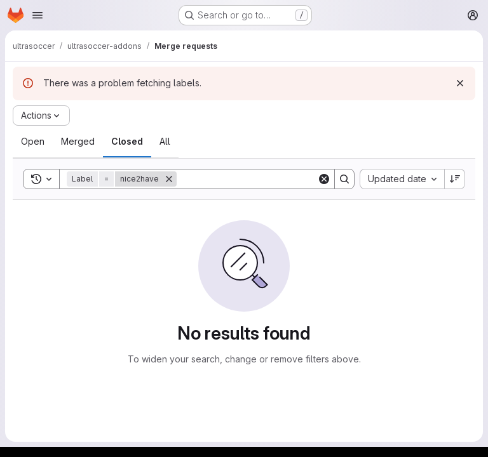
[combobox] (402, 179)
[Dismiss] (460, 83)
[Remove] (169, 179)
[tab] (33, 141)
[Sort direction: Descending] (455, 179)
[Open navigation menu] (37, 15)
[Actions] (41, 115)
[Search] (255, 179)
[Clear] (324, 179)
